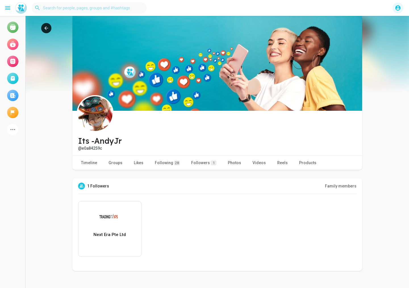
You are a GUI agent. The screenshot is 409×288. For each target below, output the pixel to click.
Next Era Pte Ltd (109, 234)
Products (307, 162)
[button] (89, 8)
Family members (340, 186)
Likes (138, 162)
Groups (115, 162)
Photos (234, 162)
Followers (203, 162)
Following (167, 162)
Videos (259, 162)
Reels (282, 162)
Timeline (89, 162)
